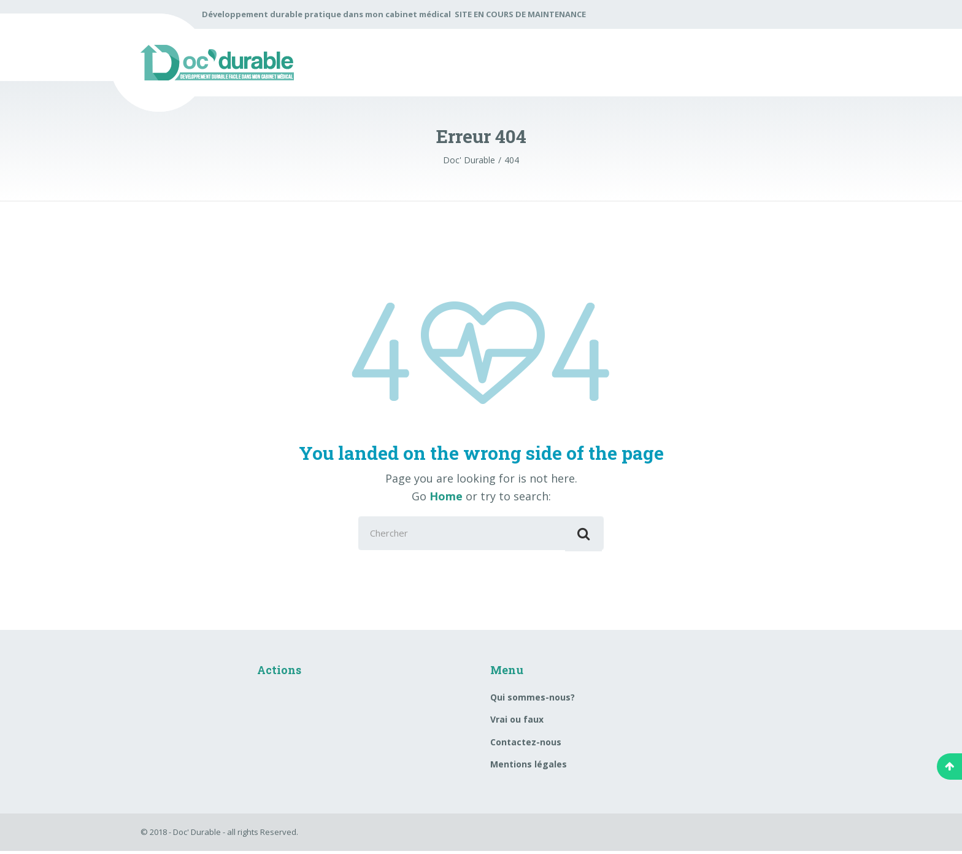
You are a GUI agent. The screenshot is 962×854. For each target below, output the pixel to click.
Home (446, 496)
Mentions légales (528, 767)
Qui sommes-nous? (532, 699)
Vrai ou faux (517, 722)
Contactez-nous (525, 744)
